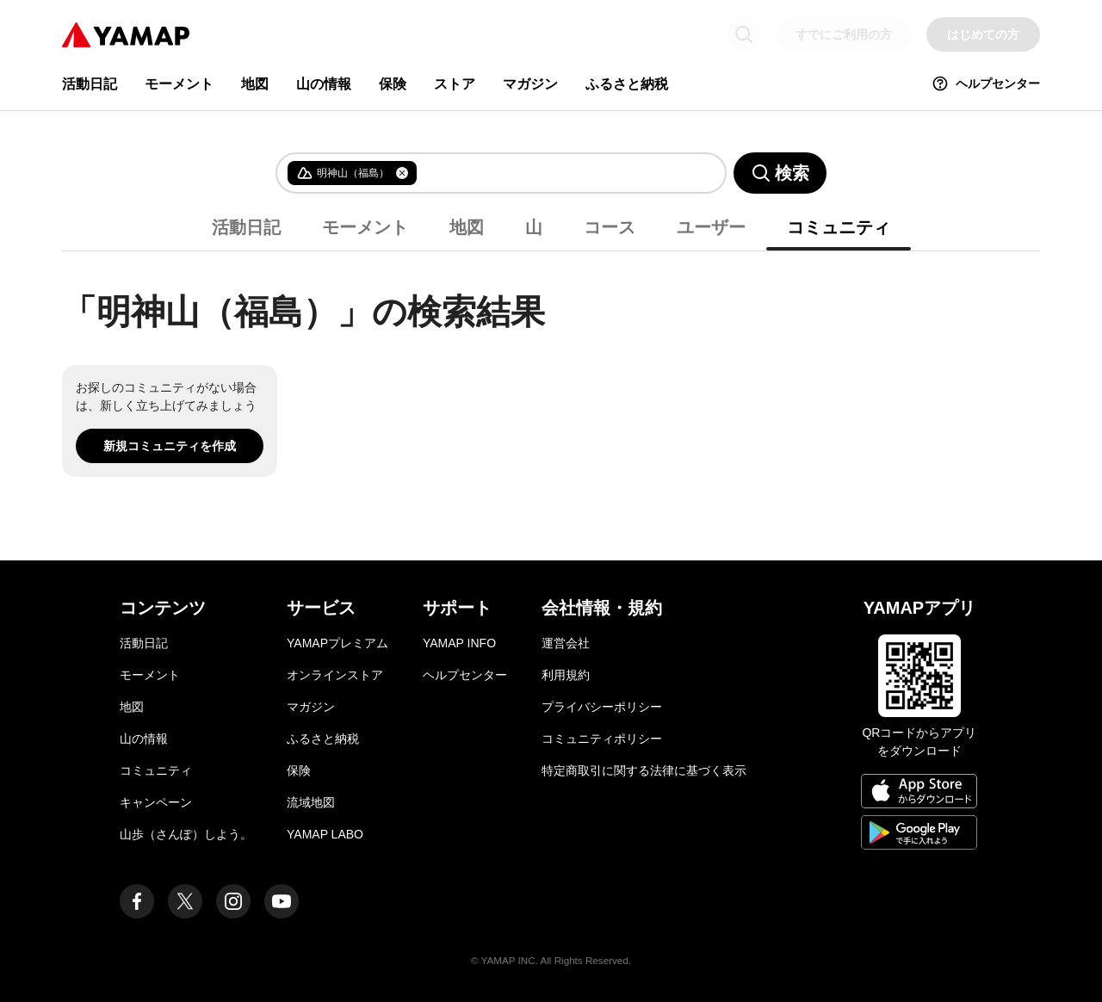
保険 (392, 84)
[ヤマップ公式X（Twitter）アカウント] (185, 901)
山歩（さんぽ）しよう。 (186, 834)
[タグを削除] (402, 173)
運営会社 (566, 643)
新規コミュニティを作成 (169, 446)
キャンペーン (156, 802)
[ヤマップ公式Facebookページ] (137, 901)
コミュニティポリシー (602, 738)
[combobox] (557, 173)
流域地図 (311, 802)
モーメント (179, 84)
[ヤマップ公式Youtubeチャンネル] (281, 901)
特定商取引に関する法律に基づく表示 (644, 770)
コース (609, 227)
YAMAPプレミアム (337, 643)
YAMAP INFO (459, 643)
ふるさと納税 (626, 84)
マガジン (530, 84)
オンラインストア (335, 675)
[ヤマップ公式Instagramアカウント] (233, 901)
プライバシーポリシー (602, 707)
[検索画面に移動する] (744, 34)
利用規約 (566, 675)
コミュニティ (838, 227)
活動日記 (89, 84)
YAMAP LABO (325, 834)
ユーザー (711, 227)
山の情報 (323, 84)
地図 (255, 84)
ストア (454, 84)
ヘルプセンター (986, 83)
